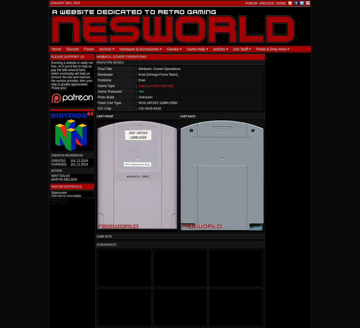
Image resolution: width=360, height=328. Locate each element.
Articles (220, 49)
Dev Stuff (242, 49)
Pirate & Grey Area (272, 49)
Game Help (197, 49)
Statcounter (59, 192)
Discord (72, 49)
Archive (106, 49)
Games (174, 49)
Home (56, 49)
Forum (89, 49)
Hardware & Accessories (141, 49)
